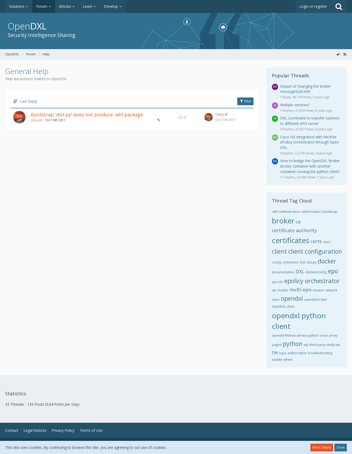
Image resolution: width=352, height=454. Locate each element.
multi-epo (300, 289)
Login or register (313, 6)
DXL (300, 271)
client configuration (315, 251)
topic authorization (293, 353)
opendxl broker (315, 299)
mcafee (282, 290)
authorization (311, 211)
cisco (327, 242)
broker (283, 220)
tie (275, 352)
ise (274, 290)
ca (298, 221)
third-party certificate (324, 345)
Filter (245, 101)
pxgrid (276, 345)
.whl (275, 211)
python (292, 343)
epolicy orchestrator (312, 281)
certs (316, 241)
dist (302, 262)
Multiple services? (294, 104)
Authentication (289, 211)
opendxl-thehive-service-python (295, 335)
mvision (318, 290)
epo (333, 271)
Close (340, 447)
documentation (283, 272)
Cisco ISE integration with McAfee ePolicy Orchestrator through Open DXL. (309, 142)
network (331, 290)
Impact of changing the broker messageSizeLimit (305, 89)
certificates (290, 240)
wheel (288, 359)
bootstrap (329, 211)
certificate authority (294, 230)
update (277, 359)
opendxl (292, 298)
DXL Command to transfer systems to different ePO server (310, 121)
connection (290, 262)
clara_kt (36, 120)
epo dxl (277, 282)
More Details (321, 447)
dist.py (311, 262)
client (279, 251)
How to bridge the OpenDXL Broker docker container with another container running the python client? (310, 166)
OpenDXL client (283, 306)
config (276, 262)
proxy (333, 335)
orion (324, 335)
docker (327, 261)
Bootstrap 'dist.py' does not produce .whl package (87, 114)
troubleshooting (320, 353)
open (276, 299)
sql (306, 345)
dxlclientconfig (316, 272)
